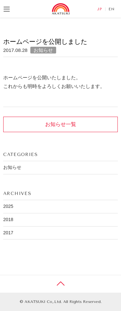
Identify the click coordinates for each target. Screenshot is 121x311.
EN (112, 9)
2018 (8, 219)
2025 (8, 206)
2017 (8, 232)
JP (99, 9)
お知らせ (43, 50)
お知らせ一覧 (60, 124)
